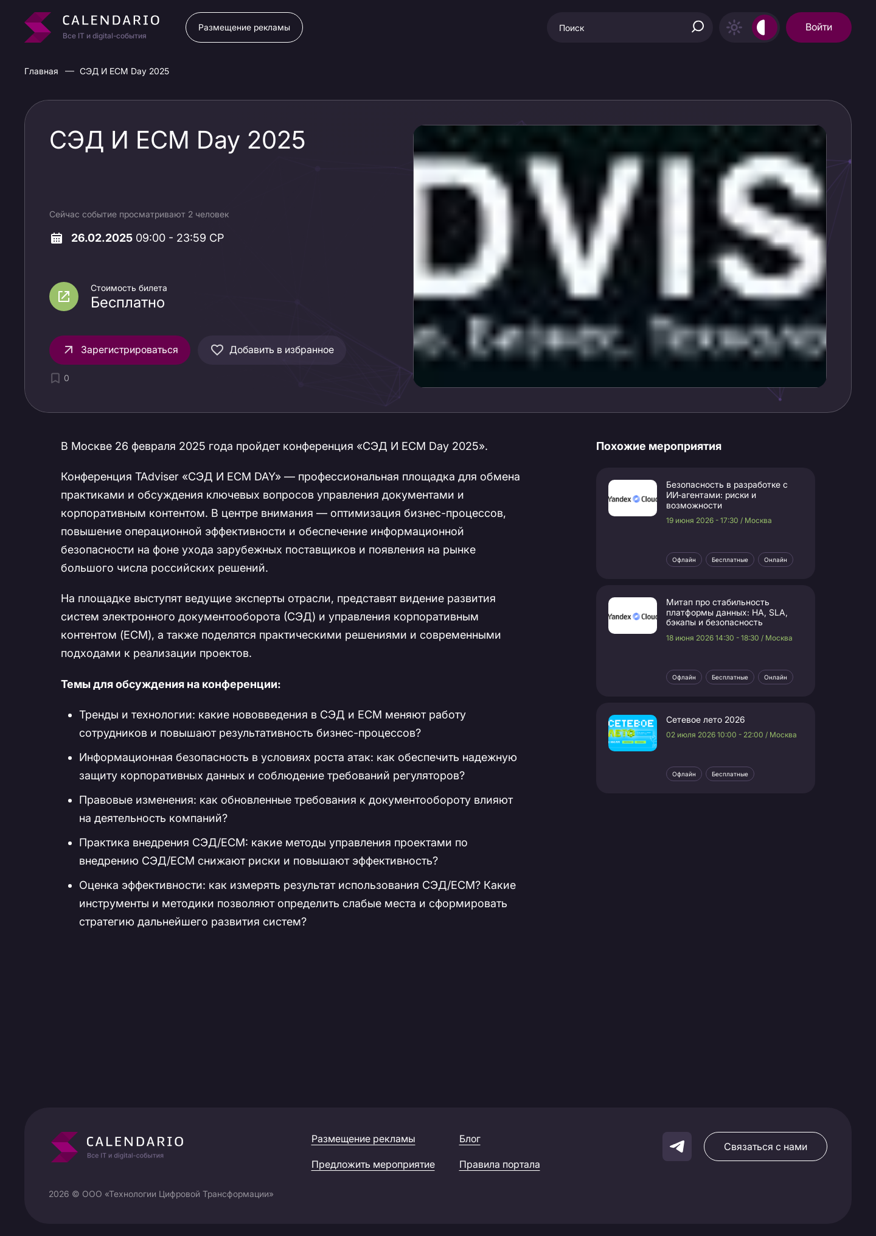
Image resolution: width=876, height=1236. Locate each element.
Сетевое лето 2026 (705, 720)
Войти (818, 27)
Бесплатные (730, 559)
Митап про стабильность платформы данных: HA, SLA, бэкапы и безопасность (727, 612)
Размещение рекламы (244, 27)
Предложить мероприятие (373, 1164)
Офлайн (684, 559)
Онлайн (775, 559)
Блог (470, 1138)
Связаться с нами (765, 1146)
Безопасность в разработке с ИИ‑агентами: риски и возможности (727, 495)
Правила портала (499, 1164)
